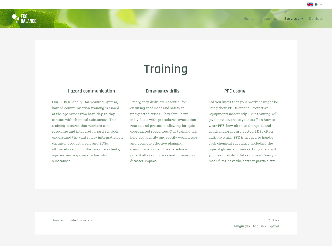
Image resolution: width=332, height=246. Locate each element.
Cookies (273, 220)
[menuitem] (255, 18)
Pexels (87, 220)
